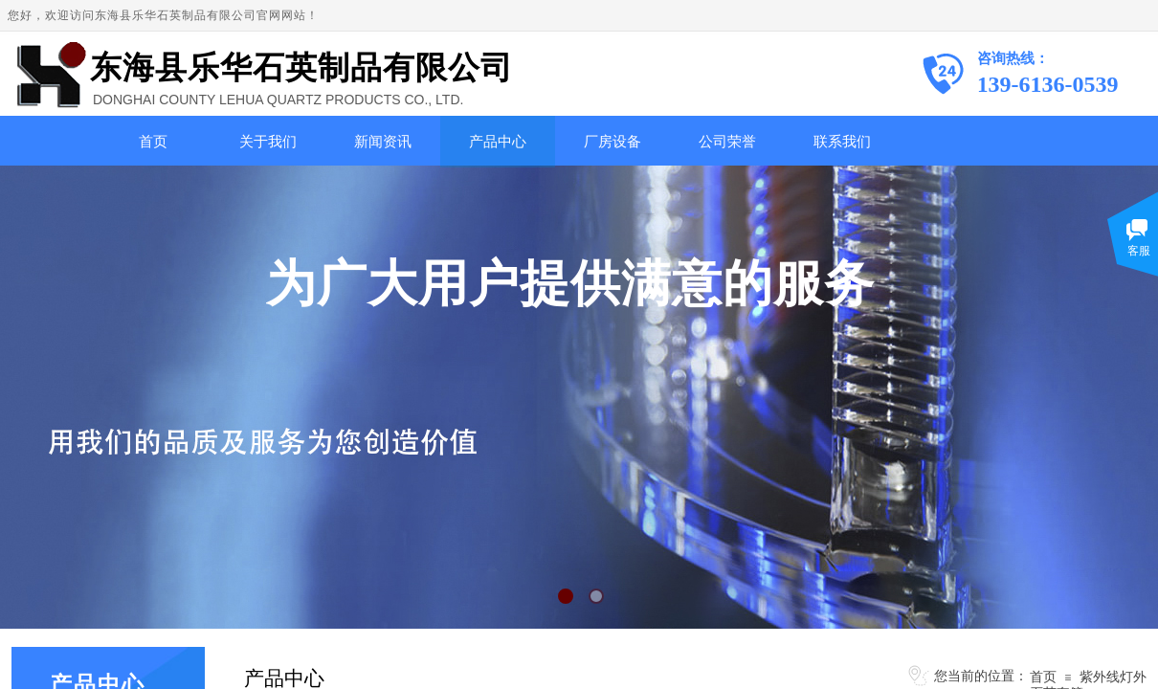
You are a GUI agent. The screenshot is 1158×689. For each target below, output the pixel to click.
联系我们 (842, 141)
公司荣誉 (727, 141)
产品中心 (497, 141)
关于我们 (268, 141)
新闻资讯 (383, 141)
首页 (153, 141)
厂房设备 (612, 141)
